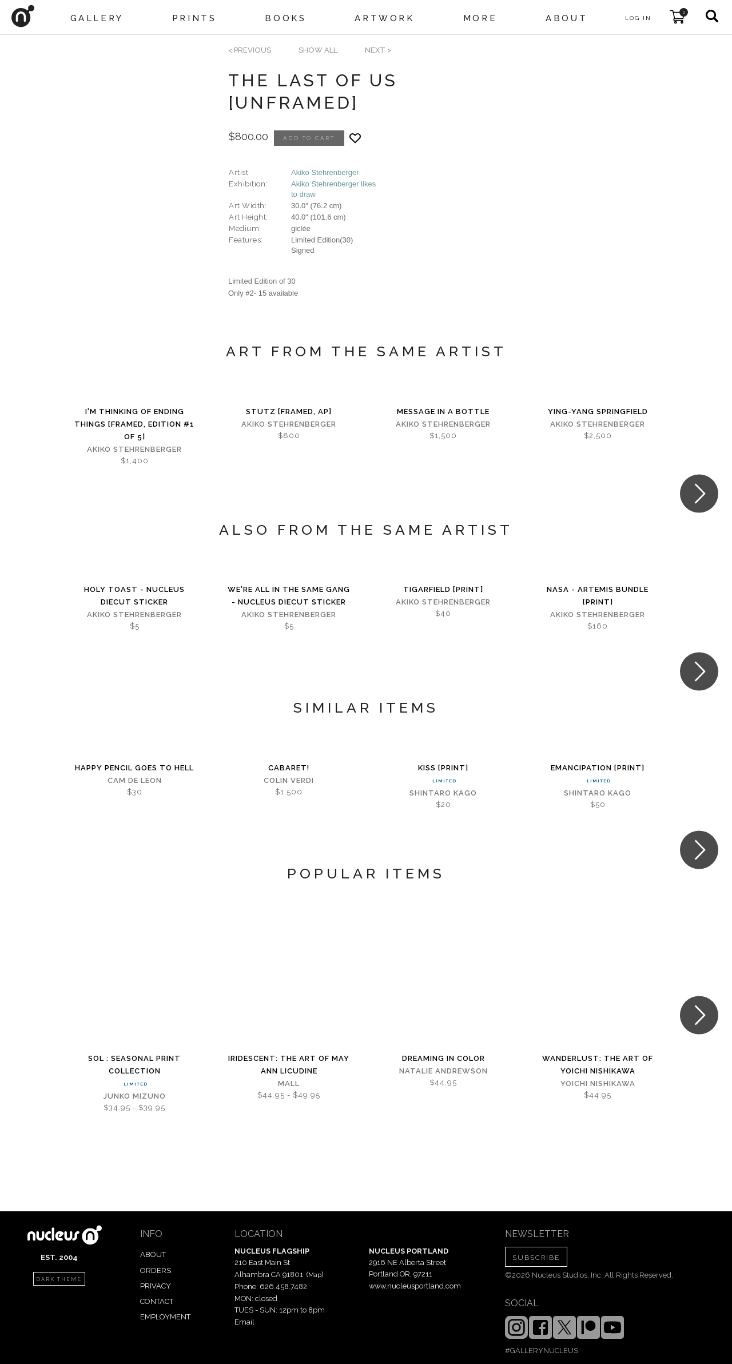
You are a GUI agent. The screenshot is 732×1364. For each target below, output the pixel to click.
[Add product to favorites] (355, 138)
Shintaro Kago (443, 793)
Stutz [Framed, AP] (289, 411)
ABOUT (153, 1254)
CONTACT (156, 1301)
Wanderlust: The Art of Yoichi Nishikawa (597, 1064)
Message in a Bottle (443, 411)
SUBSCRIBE (536, 1258)
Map (314, 1275)
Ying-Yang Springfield (598, 411)
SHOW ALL (318, 50)
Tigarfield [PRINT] (443, 589)
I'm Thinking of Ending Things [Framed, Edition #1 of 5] (134, 424)
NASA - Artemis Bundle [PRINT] (598, 595)
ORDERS (155, 1270)
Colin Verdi (289, 780)
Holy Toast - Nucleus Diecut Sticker (134, 595)
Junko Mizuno (135, 1096)
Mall (289, 1083)
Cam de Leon (135, 780)
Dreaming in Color (443, 1058)
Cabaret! (288, 767)
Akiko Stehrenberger (325, 172)
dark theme (59, 1279)
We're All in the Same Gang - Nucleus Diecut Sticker (289, 595)
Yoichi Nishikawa (597, 1083)
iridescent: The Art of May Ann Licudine (288, 1064)
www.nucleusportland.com (415, 1286)
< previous (249, 50)
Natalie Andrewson (443, 1071)
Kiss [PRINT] (443, 767)
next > (378, 50)
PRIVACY (155, 1286)
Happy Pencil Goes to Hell (134, 767)
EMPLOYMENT (165, 1317)
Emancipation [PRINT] (598, 767)
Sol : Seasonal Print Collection (134, 1064)
